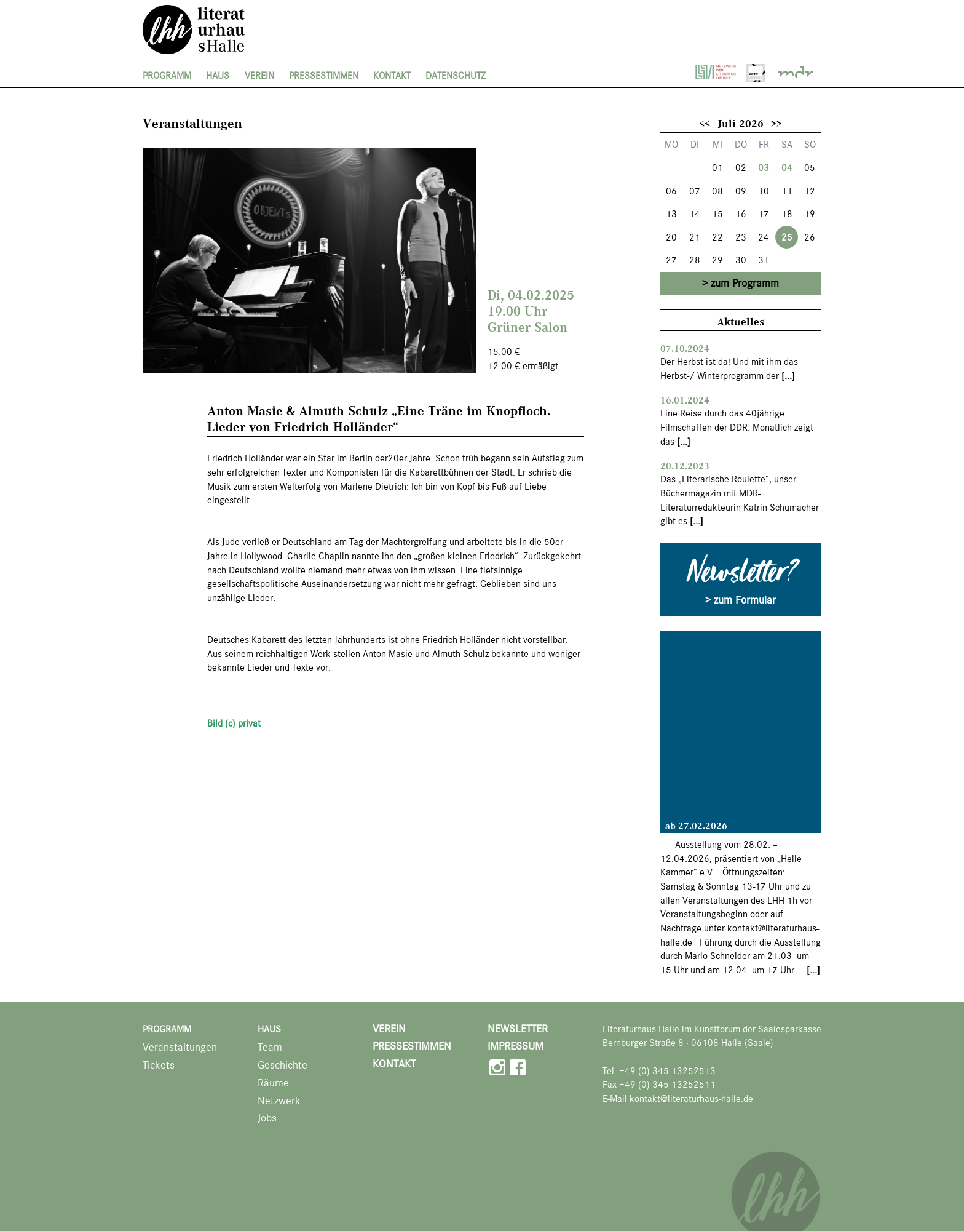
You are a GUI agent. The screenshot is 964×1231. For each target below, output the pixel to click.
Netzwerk (279, 1100)
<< (704, 123)
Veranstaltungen (180, 1047)
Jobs (267, 1118)
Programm (167, 76)
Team (270, 1047)
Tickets (159, 1065)
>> (776, 123)
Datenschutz (455, 76)
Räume (273, 1083)
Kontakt (392, 76)
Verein (259, 76)
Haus (217, 76)
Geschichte (282, 1065)
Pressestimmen (323, 76)
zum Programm (745, 283)
